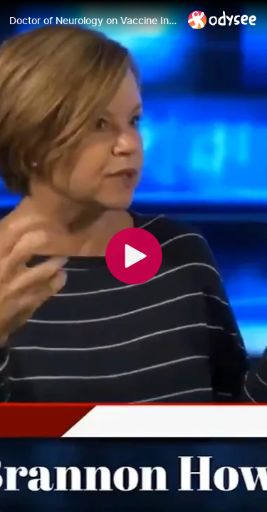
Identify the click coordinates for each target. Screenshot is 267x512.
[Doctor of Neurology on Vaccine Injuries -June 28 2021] (93, 20)
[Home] (222, 19)
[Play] (133, 256)
